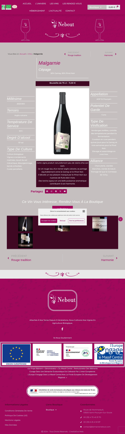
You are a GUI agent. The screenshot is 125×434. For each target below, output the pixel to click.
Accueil (27, 3)
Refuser (63, 221)
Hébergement (37, 11)
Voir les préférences (76, 221)
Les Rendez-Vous (72, 3)
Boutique (95, 7)
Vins (30, 54)
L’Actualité (55, 11)
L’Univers (40, 3)
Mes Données (11, 425)
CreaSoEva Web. (76, 431)
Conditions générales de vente (18, 411)
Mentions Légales (12, 420)
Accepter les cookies (48, 221)
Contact (70, 11)
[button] (84, 211)
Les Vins (54, 3)
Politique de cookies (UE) (16, 415)
